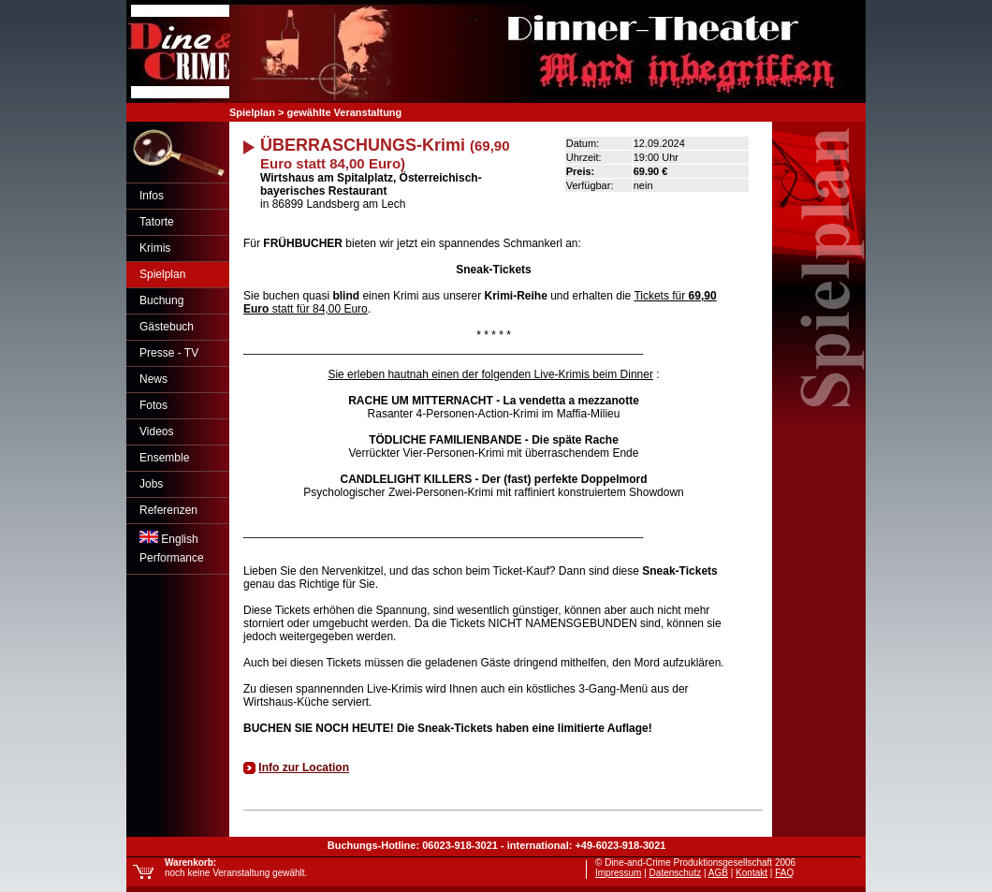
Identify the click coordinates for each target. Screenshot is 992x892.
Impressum (618, 873)
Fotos (153, 405)
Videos (156, 431)
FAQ (784, 873)
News (153, 379)
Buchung (161, 300)
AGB (718, 873)
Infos (151, 195)
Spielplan (162, 274)
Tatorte (156, 221)
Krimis (154, 248)
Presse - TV (168, 352)
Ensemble (164, 457)
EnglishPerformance (171, 547)
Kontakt (751, 873)
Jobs (151, 483)
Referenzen (168, 510)
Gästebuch (166, 326)
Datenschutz (675, 873)
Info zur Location (303, 767)
